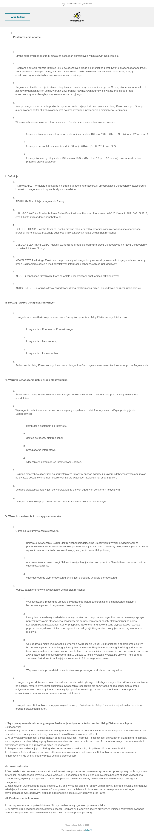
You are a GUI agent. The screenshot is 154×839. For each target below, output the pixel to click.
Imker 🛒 (88, 830)
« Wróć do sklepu (17, 16)
